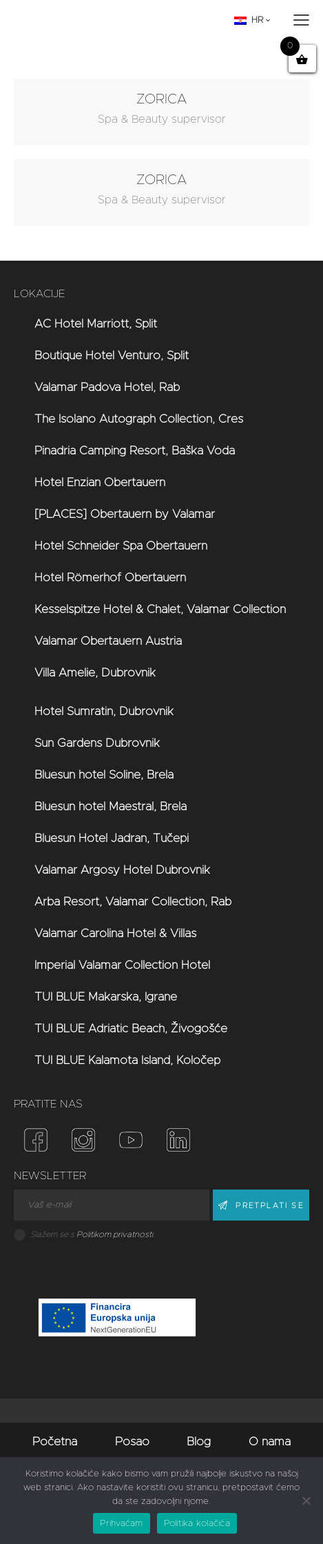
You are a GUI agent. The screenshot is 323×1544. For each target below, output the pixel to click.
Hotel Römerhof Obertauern (110, 577)
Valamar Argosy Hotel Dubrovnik (122, 870)
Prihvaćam (121, 1523)
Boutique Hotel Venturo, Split (111, 355)
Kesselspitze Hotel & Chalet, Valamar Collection (160, 609)
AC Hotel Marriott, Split (95, 324)
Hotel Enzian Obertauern (99, 482)
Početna (54, 1441)
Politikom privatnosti (114, 1234)
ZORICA (161, 99)
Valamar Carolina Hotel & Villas (115, 933)
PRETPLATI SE (269, 1206)
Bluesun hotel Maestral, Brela (110, 806)
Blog (199, 1441)
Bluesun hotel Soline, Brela (104, 775)
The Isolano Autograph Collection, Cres (138, 419)
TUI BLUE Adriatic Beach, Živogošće (130, 1028)
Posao (132, 1441)
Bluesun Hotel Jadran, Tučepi (111, 838)
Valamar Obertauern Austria (108, 641)
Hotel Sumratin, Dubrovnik (104, 711)
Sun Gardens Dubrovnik (97, 743)
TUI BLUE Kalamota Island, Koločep (127, 1060)
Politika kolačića (197, 1523)
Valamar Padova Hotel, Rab (107, 387)
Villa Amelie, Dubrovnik (95, 673)
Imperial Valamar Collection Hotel (122, 965)
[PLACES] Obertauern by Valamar (124, 514)
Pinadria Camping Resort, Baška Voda (134, 451)
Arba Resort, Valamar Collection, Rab (132, 902)
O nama (270, 1441)
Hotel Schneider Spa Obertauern (120, 546)
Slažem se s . (92, 1234)
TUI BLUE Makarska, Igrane (105, 997)
